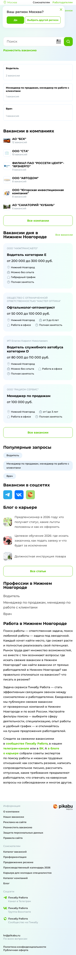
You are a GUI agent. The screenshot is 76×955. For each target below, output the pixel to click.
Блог (6, 883)
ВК (41, 748)
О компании (11, 811)
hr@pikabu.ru (11, 935)
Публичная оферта (15, 950)
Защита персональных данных (23, 832)
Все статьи (38, 571)
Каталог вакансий (15, 851)
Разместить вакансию (20, 50)
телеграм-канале (16, 748)
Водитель (38, 72)
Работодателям (62, 2)
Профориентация (15, 856)
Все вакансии (64, 234)
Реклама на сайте (15, 822)
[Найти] (68, 41)
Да (15, 19)
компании (38, 221)
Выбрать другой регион (42, 19)
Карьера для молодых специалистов (27, 872)
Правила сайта (12, 837)
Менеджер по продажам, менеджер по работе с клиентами (38, 92)
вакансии (38, 432)
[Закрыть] (61, 10)
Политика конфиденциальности (24, 946)
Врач (38, 112)
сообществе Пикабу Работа (27, 743)
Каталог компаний (15, 878)
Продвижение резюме (18, 862)
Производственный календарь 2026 (26, 867)
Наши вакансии (13, 816)
